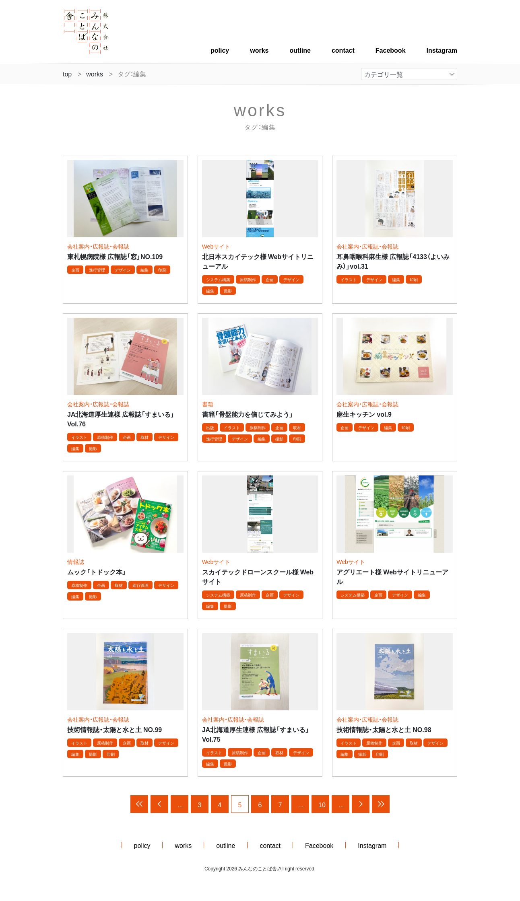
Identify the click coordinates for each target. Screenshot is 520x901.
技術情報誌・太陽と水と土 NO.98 (383, 729)
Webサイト (216, 246)
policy (219, 50)
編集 (144, 270)
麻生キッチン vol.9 (363, 414)
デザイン (123, 270)
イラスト (348, 279)
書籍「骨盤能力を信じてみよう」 (247, 414)
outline (300, 50)
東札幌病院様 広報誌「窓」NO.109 (115, 256)
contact (343, 50)
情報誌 (75, 561)
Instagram (442, 50)
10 (322, 804)
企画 (75, 270)
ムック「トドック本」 (96, 571)
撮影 (228, 291)
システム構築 (218, 279)
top (67, 73)
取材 (144, 437)
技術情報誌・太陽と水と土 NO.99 (114, 729)
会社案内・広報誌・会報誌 (98, 246)
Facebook (391, 50)
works (259, 50)
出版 (210, 427)
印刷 (162, 270)
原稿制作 (248, 279)
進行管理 (97, 270)
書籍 (207, 404)
